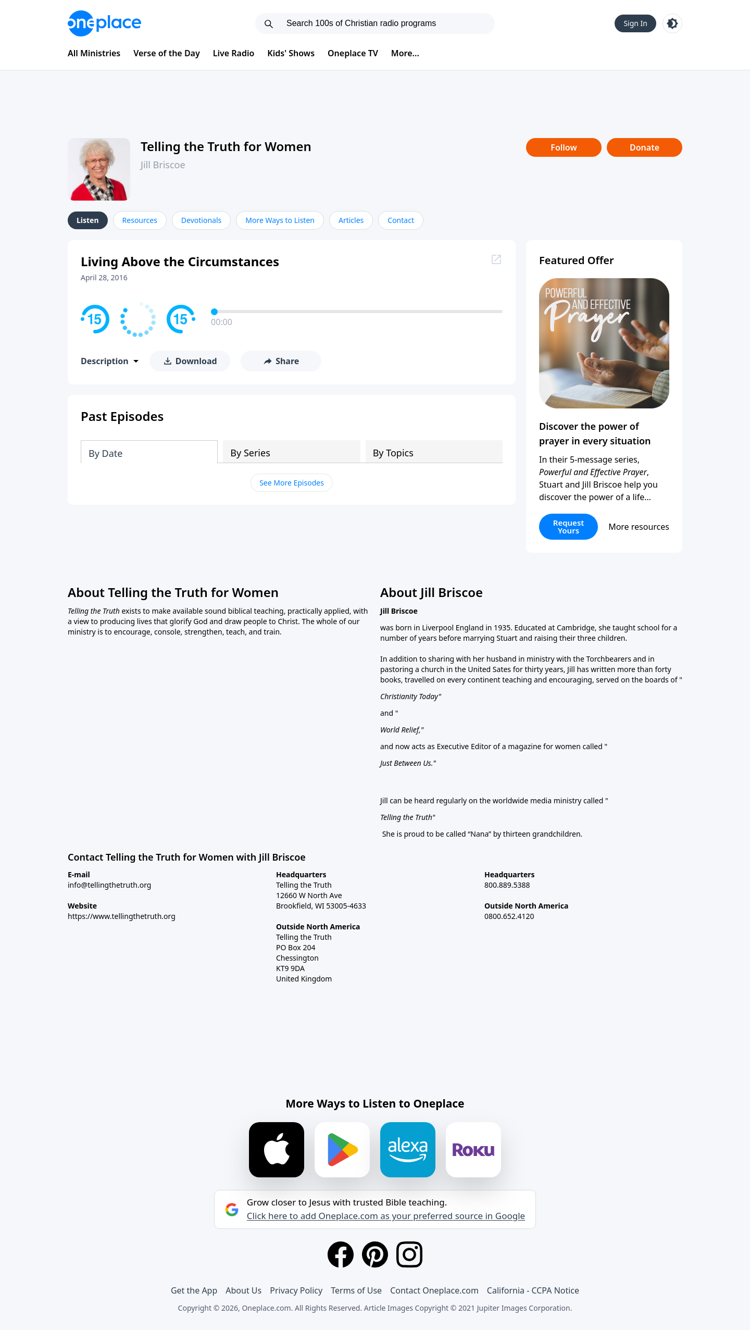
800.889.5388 (507, 885)
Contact (401, 220)
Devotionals (201, 220)
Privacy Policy (296, 1290)
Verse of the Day (166, 53)
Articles (351, 220)
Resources (139, 220)
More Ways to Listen (280, 220)
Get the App (194, 1290)
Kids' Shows (291, 53)
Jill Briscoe (163, 164)
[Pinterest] (375, 1254)
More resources (638, 526)
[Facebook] (341, 1254)
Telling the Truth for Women (226, 146)
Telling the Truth (406, 817)
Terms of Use (356, 1290)
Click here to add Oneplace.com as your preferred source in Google (386, 1216)
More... (405, 53)
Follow (564, 147)
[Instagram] (409, 1254)
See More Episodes (291, 483)
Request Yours (568, 526)
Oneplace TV (353, 53)
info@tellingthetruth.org (109, 885)
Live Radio (234, 53)
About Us (243, 1290)
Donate (644, 147)
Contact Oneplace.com (434, 1290)
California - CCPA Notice (533, 1290)
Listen (88, 220)
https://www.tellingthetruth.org (122, 916)
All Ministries (94, 53)
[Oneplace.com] (104, 23)
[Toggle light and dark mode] (672, 23)
